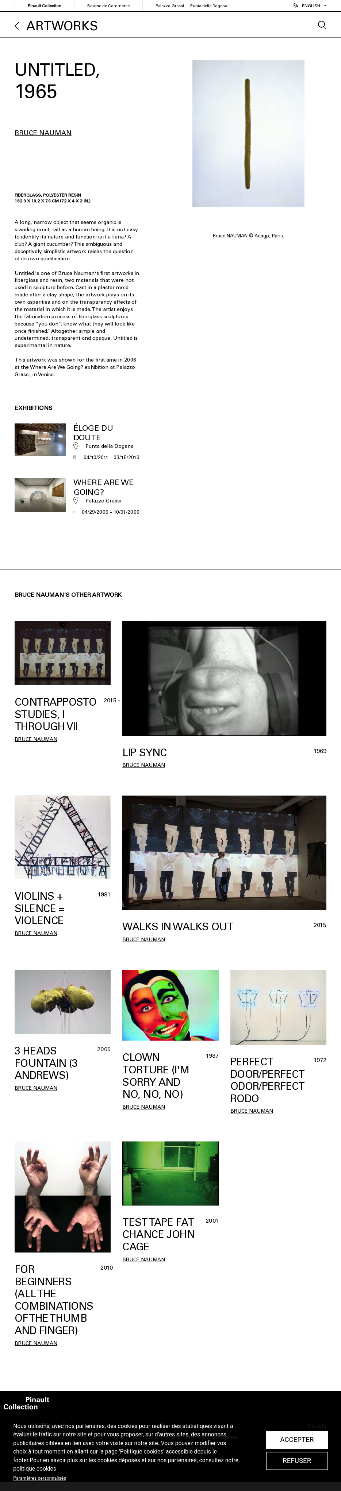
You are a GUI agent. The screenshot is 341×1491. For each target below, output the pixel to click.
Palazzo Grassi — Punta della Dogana (191, 6)
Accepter (297, 1440)
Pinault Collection (44, 6)
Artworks (62, 26)
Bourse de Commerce (108, 6)
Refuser (297, 1461)
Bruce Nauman (43, 133)
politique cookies (34, 1469)
